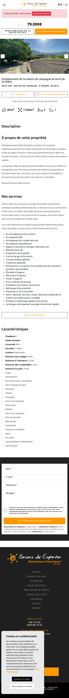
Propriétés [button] (36, 581)
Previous (2, 56)
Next (66, 56)
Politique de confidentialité (42, 509)
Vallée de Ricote (36, 585)
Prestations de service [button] (37, 590)
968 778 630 (35, 622)
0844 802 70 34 (34, 625)
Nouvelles (36, 599)
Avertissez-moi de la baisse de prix (18, 31)
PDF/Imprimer (34, 315)
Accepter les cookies (22, 679)
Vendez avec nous (37, 594)
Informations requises (51, 31)
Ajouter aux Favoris (51, 94)
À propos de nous (36, 576)
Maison (37, 572)
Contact (37, 603)
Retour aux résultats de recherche (34, 101)
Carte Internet (46, 689)
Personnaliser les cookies (22, 686)
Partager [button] (18, 94)
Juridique (52, 687)
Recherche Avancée (41, 13)
